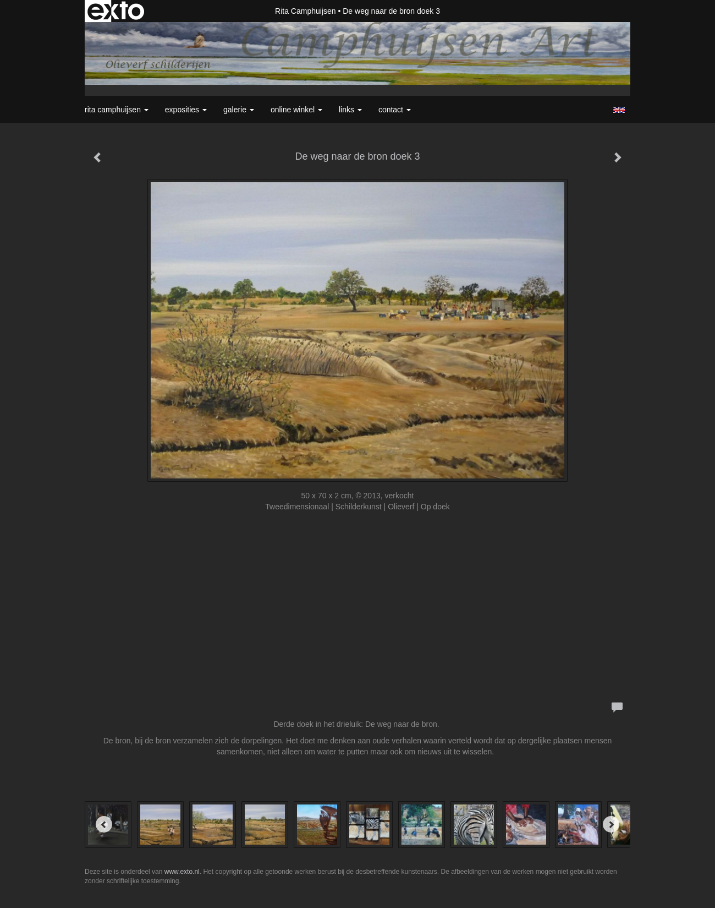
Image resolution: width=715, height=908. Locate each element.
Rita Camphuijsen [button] (116, 109)
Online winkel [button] (296, 109)
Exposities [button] (186, 109)
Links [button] (350, 109)
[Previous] (104, 824)
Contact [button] (394, 109)
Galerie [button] (238, 109)
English (619, 110)
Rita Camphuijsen (305, 11)
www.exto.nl (182, 872)
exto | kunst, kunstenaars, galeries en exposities (116, 11)
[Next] (611, 824)
